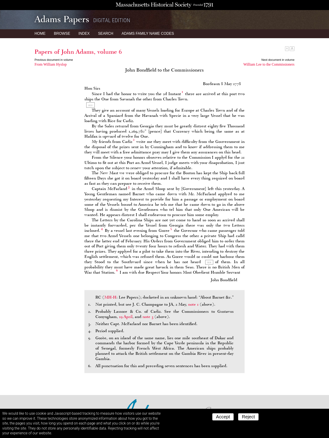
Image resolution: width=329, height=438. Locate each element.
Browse (62, 33)
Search (105, 33)
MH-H (110, 297)
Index (84, 33)
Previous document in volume (54, 59)
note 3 (148, 316)
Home (40, 33)
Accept (223, 416)
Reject (248, 416)
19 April (125, 316)
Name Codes (148, 33)
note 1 (193, 304)
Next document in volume (278, 59)
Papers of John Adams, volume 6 (78, 51)
